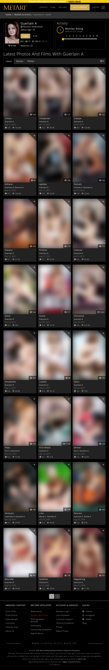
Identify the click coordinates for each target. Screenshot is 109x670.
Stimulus (9, 513)
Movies (19, 61)
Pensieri (78, 513)
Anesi (8, 315)
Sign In (95, 7)
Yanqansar (44, 118)
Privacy (59, 627)
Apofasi (43, 184)
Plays (7, 447)
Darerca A (19, 187)
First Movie (45, 447)
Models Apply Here (39, 615)
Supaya (77, 118)
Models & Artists (22, 14)
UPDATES (43, 7)
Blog (84, 623)
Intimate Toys (12, 627)
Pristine (43, 250)
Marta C (42, 516)
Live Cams (10, 623)
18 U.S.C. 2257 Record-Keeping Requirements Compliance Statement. (54, 650)
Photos (31, 61)
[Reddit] (87, 619)
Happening (79, 579)
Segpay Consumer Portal (71, 662)
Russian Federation (32, 26)
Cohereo (78, 250)
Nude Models (12, 619)
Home (8, 14)
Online (77, 447)
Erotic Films (11, 611)
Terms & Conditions (65, 623)
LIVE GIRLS (62, 7)
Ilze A (7, 451)
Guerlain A (9, 121)
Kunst (42, 315)
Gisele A (87, 516)
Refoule (9, 184)
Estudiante (10, 381)
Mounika (9, 579)
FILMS (52, 7)
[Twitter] (87, 611)
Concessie (79, 315)
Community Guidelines (41, 629)
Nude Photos (12, 615)
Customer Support (64, 619)
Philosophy (36, 625)
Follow (25, 36)
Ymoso (8, 118)
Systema (43, 579)
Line (41, 513)
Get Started (80, 7)
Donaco (8, 250)
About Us (10, 631)
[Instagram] (88, 615)
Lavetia (43, 381)
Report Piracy (62, 631)
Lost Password (62, 615)
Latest (9, 61)
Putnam (78, 184)
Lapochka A (10, 516)
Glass (76, 381)
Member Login (62, 611)
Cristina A (78, 187)
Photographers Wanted (38, 620)
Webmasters (36, 611)
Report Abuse (37, 633)
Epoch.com (82, 659)
